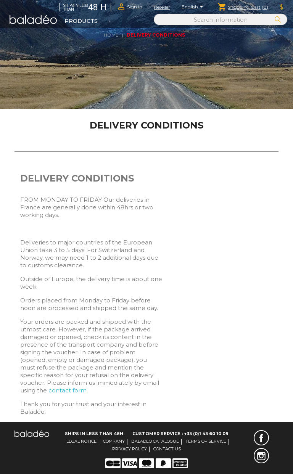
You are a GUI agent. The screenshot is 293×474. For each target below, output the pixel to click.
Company (114, 441)
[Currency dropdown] (281, 7)
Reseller (162, 7)
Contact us (167, 449)
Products (81, 21)
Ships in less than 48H (94, 433)
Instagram (261, 456)
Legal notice (81, 441)
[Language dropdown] (194, 7)
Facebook (261, 438)
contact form (67, 390)
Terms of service (205, 441)
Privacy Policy (129, 449)
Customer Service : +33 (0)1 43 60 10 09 (180, 433)
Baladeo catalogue (155, 441)
